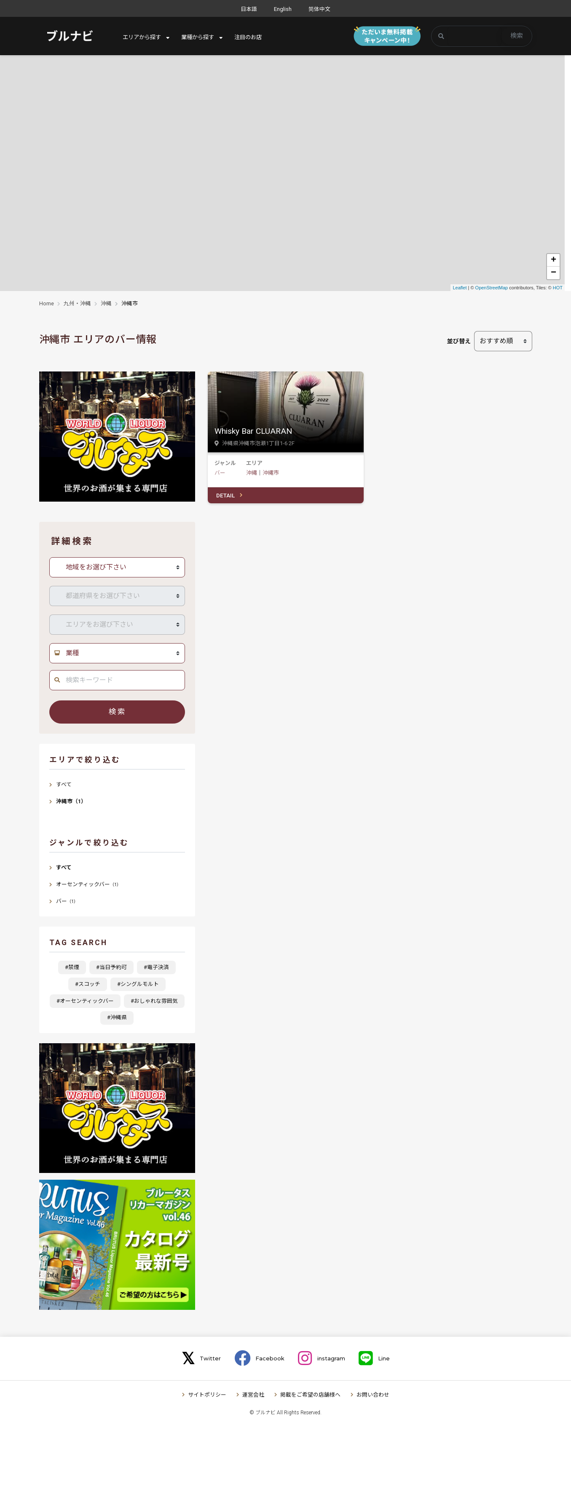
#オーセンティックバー (85, 1001)
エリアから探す (143, 37)
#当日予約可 (111, 967)
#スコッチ (87, 984)
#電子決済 (156, 967)
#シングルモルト (138, 984)
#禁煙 (72, 967)
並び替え (459, 341)
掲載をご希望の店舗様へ (310, 1395)
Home (46, 303)
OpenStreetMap (491, 287)
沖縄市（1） (71, 801)
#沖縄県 (117, 1017)
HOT (558, 287)
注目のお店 (254, 37)
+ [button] (553, 260)
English (283, 9)
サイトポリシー (207, 1395)
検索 (516, 36)
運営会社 (253, 1395)
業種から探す (202, 37)
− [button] (553, 273)
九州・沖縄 (77, 303)
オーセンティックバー (88, 884)
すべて (64, 784)
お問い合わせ (373, 1395)
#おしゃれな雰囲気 (154, 1001)
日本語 (249, 9)
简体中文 (319, 9)
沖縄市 (271, 473)
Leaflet (459, 287)
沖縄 (106, 303)
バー (219, 473)
